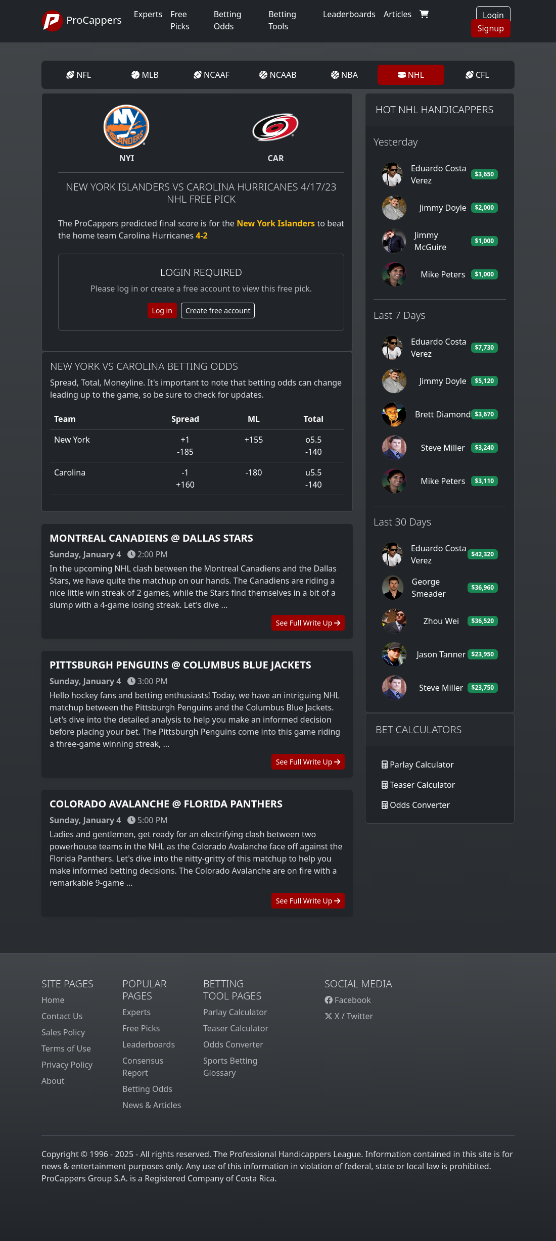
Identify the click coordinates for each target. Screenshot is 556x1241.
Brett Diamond (443, 414)
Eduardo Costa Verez (439, 174)
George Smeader (429, 587)
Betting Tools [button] (282, 20)
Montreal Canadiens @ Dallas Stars (151, 538)
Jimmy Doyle (443, 207)
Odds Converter (420, 804)
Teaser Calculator (422, 784)
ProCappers (81, 21)
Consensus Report (142, 1066)
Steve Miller (443, 447)
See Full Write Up (308, 623)
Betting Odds (147, 1088)
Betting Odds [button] (228, 20)
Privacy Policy (66, 1064)
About (52, 1080)
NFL (78, 74)
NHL (411, 74)
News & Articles (151, 1105)
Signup (491, 28)
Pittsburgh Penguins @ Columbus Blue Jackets (180, 665)
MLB (144, 74)
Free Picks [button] (180, 20)
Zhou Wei (441, 621)
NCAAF (211, 74)
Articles (397, 14)
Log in (162, 310)
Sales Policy (63, 1032)
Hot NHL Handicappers (434, 109)
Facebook (348, 1000)
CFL (477, 74)
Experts (148, 14)
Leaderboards (349, 14)
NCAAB (277, 74)
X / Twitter (349, 1016)
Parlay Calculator (422, 764)
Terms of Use (66, 1048)
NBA (344, 74)
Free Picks (141, 1028)
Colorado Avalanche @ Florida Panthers (166, 803)
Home (53, 1000)
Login (493, 15)
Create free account (218, 310)
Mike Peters (443, 274)
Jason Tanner (441, 654)
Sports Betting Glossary (230, 1066)
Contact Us (61, 1016)
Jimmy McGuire (430, 241)
